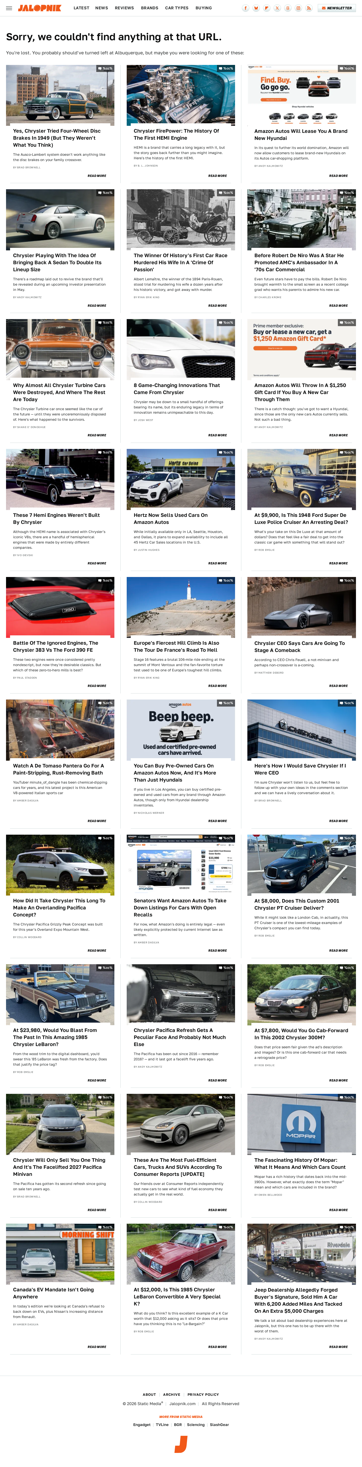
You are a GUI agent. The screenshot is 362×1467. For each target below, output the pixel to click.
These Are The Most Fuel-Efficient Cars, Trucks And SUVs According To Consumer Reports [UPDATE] (178, 1167)
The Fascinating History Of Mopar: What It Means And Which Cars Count (300, 1163)
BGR (178, 1424)
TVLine (162, 1424)
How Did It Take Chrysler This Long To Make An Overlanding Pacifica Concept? (59, 908)
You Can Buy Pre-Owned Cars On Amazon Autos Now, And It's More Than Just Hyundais (175, 773)
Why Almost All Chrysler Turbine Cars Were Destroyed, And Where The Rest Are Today (59, 392)
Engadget (142, 1424)
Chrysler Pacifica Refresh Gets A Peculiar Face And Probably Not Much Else (180, 1037)
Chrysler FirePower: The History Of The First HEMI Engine (176, 134)
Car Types (177, 8)
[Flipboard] (266, 8)
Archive (171, 1395)
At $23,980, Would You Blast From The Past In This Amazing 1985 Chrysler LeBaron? (55, 1037)
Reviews (124, 8)
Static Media (149, 1403)
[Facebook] (245, 8)
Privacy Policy (203, 1395)
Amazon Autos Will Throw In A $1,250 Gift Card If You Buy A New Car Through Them (300, 392)
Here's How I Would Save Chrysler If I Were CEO (300, 769)
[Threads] (288, 8)
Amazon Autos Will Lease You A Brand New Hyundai (300, 134)
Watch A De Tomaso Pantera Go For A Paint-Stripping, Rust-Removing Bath (58, 769)
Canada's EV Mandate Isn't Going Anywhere (53, 1293)
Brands (149, 8)
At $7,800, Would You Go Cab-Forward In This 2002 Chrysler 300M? (301, 1033)
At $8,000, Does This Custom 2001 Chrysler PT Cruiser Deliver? (296, 904)
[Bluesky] (256, 8)
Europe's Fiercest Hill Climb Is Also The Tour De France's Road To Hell (176, 646)
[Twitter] (277, 8)
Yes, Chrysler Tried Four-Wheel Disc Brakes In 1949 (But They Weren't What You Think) (57, 138)
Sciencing (196, 1424)
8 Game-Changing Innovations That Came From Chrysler (177, 388)
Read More (97, 176)
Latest (81, 8)
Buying (204, 8)
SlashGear (219, 1424)
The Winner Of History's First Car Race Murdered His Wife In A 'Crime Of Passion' (181, 262)
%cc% (107, 68)
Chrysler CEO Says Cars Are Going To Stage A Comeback (299, 646)
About (149, 1395)
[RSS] (309, 8)
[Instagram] (298, 8)
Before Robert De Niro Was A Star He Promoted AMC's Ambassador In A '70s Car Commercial (299, 262)
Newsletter (337, 8)
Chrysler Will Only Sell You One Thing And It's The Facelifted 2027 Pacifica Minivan (59, 1167)
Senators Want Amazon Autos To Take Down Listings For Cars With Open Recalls (180, 908)
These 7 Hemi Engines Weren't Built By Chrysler (56, 518)
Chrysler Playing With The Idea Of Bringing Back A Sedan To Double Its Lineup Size (57, 262)
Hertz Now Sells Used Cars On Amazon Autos (171, 518)
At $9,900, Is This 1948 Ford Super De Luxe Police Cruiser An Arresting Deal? (301, 518)
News (101, 8)
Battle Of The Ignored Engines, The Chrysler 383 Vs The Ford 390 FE (55, 646)
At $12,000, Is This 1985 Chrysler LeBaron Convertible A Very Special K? (177, 1297)
